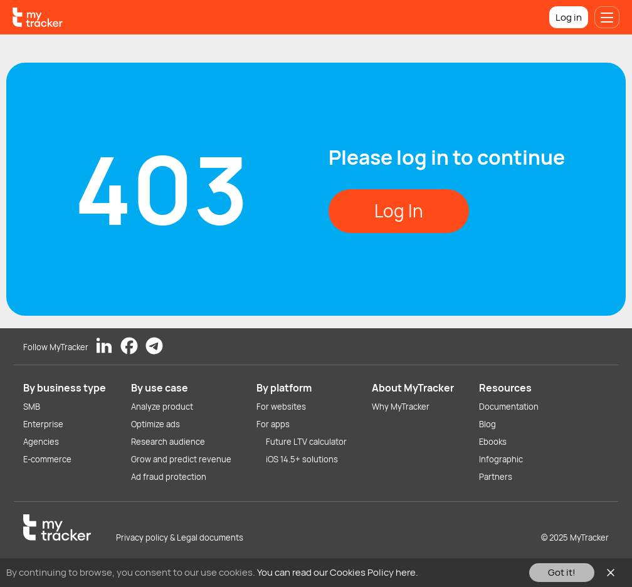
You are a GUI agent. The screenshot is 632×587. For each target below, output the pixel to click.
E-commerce (47, 459)
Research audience (168, 441)
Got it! (562, 572)
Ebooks (493, 441)
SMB (31, 406)
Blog (487, 424)
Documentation (509, 406)
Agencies (41, 441)
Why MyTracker (400, 406)
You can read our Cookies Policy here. (337, 572)
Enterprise (43, 424)
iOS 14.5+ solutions (302, 459)
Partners (495, 476)
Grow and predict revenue (181, 459)
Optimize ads (155, 424)
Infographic (501, 459)
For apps (273, 424)
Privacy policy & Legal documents (179, 537)
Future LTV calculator (306, 441)
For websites (281, 406)
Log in (569, 17)
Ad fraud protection (168, 476)
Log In (398, 210)
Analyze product (162, 406)
